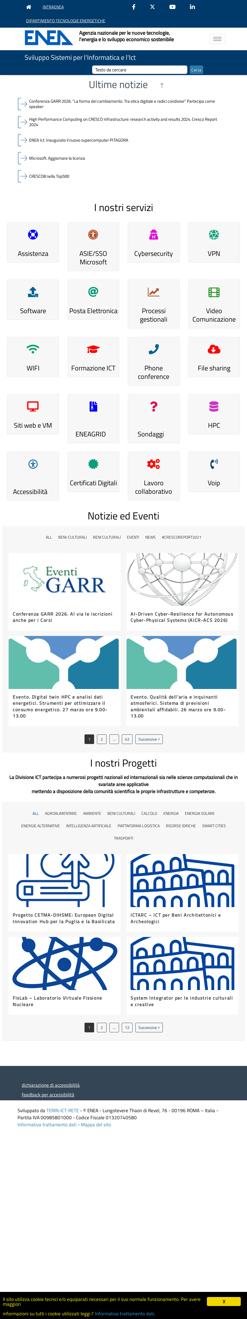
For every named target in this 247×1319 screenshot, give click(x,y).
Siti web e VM (33, 425)
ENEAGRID (90, 434)
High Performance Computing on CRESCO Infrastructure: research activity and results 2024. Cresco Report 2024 (123, 122)
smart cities (214, 826)
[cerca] (139, 69)
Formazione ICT (93, 368)
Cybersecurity (153, 253)
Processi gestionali (153, 315)
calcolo (149, 813)
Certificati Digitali (93, 483)
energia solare (200, 813)
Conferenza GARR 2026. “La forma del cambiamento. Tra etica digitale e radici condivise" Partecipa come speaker (122, 104)
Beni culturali (121, 813)
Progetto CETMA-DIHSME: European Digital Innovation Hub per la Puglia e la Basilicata (64, 918)
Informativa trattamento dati (47, 1124)
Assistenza (33, 253)
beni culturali (107, 537)
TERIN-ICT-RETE (62, 1110)
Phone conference (153, 372)
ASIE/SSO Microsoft (93, 257)
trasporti (123, 838)
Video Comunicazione (214, 315)
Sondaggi (151, 434)
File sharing (214, 368)
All (49, 537)
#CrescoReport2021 (181, 537)
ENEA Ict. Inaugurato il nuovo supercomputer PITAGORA (78, 140)
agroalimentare (61, 813)
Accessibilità (30, 491)
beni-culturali (72, 537)
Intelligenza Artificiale (88, 826)
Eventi (133, 537)
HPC (214, 425)
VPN (214, 253)
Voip (214, 483)
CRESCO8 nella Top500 (49, 176)
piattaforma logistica (139, 826)
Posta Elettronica (93, 311)
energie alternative (40, 826)
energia (171, 813)
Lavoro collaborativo (153, 487)
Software (33, 311)
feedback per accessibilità (48, 1094)
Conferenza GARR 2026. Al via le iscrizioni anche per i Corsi (62, 617)
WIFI (33, 368)
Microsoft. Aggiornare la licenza (57, 158)
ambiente (92, 813)
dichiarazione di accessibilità (51, 1084)
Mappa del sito (96, 1124)
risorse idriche (181, 826)
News (150, 537)
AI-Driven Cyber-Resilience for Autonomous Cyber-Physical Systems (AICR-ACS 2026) (182, 617)
